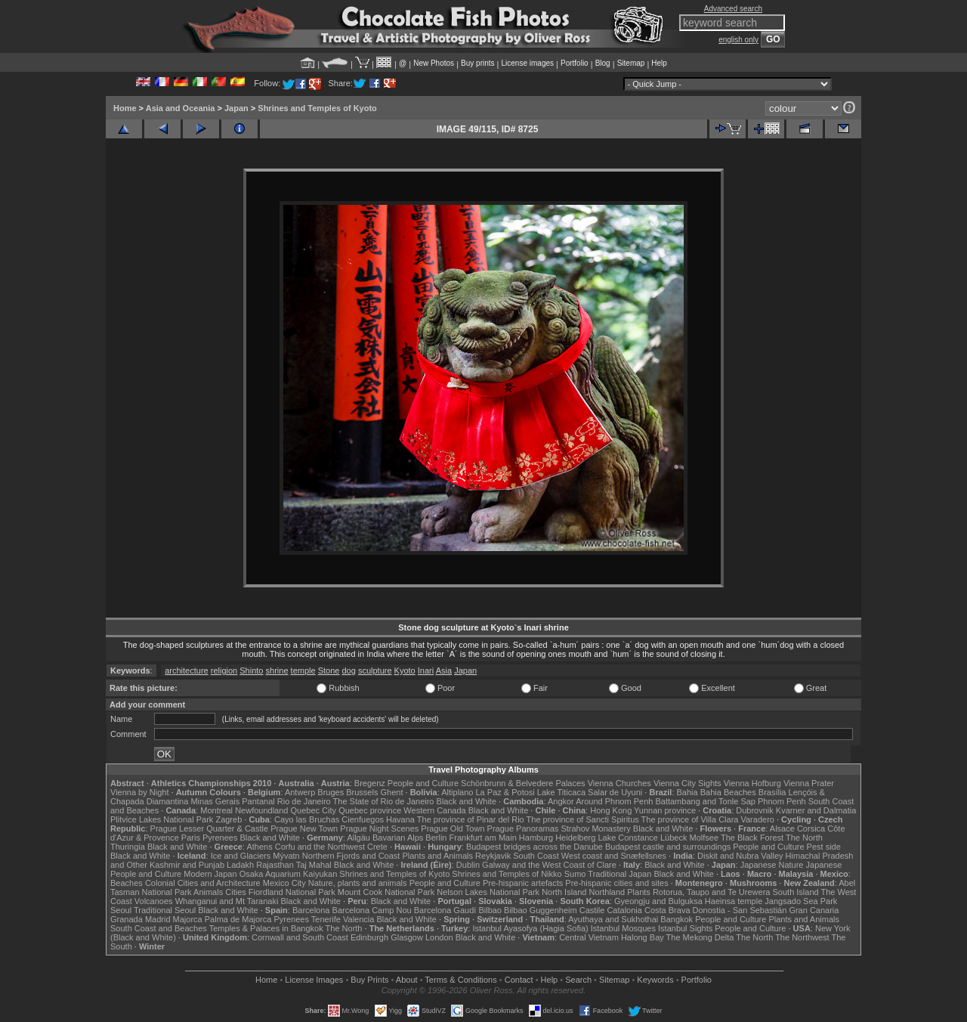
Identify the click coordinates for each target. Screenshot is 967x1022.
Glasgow (407, 937)
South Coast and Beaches (158, 928)
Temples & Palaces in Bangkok (266, 928)
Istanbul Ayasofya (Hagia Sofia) (530, 928)
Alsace (782, 828)
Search (578, 979)
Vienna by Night (139, 792)
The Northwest (802, 937)
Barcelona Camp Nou (372, 910)
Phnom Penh (782, 801)
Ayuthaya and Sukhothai (613, 919)
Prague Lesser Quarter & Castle (209, 828)
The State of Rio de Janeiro (383, 801)
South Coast (536, 855)
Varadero (757, 819)
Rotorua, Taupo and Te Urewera (712, 892)
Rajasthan (275, 864)
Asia (444, 670)
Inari (426, 670)
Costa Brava (667, 910)
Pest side (824, 846)
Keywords (655, 979)
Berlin (435, 837)
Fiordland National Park (292, 892)
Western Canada (434, 810)
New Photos (433, 63)
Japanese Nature (772, 864)
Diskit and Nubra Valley (740, 855)
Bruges (330, 792)
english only (738, 40)
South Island (796, 892)
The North (804, 837)
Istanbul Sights (685, 928)
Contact (519, 979)
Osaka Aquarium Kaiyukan (288, 873)
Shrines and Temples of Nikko (506, 873)
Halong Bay (642, 937)
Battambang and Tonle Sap (705, 801)
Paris (190, 837)
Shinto (251, 670)
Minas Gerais (214, 801)
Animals (208, 892)
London (439, 937)
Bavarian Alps (397, 837)
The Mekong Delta (700, 937)
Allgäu (358, 837)
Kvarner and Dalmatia (816, 810)
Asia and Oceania (180, 108)
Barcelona (311, 910)
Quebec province (369, 810)
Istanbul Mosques (623, 928)
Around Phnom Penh (614, 801)
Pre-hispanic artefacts (523, 882)
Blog (602, 63)
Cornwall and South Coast (300, 937)
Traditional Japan (619, 873)
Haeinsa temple (733, 901)
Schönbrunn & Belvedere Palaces (523, 783)
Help (659, 63)
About (407, 979)
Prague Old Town (452, 828)
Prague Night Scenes (379, 828)
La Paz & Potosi (505, 792)
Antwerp (300, 792)
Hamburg (536, 837)
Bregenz (369, 783)
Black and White (466, 801)
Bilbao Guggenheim (540, 910)
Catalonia (624, 910)
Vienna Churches (619, 783)
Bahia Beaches (728, 792)
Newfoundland (261, 810)
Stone (329, 670)
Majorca (187, 919)
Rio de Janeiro (304, 801)
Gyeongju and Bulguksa (658, 901)
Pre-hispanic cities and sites (616, 882)
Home (125, 108)
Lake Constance (628, 837)
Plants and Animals (437, 855)
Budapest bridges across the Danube (534, 846)
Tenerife (326, 919)
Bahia (687, 792)
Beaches (126, 882)
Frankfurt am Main (483, 837)
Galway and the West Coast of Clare (549, 864)
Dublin (468, 864)
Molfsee (704, 837)
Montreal (216, 810)
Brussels (362, 792)
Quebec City (314, 810)
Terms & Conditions (460, 979)
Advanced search (733, 9)
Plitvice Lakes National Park (161, 819)
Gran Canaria (814, 910)
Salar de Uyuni (615, 792)
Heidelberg (575, 837)
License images (528, 63)
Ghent (392, 792)
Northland (607, 892)
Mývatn (286, 855)
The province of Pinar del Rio (470, 819)
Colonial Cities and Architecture (203, 882)
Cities (235, 892)
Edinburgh (369, 937)
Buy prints (477, 63)
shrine (277, 670)
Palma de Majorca (238, 919)
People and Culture (423, 783)
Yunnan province (665, 810)
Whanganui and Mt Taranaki (227, 901)
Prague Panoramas (523, 828)
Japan (236, 108)
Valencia (358, 919)
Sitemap (631, 63)
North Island (564, 892)
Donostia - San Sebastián (740, 910)
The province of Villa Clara (690, 819)
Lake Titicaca (561, 792)
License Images (314, 979)
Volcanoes (153, 901)
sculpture (375, 670)
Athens (259, 846)
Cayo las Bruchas (306, 819)
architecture (186, 670)
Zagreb (228, 819)
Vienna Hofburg (752, 783)
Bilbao (490, 910)
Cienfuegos (362, 819)
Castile (592, 910)
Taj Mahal (314, 864)
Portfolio (575, 63)
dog (348, 670)
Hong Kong (611, 810)
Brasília (772, 792)
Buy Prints (369, 979)
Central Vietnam (589, 937)
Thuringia (127, 846)
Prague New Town (304, 828)
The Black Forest (752, 837)
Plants (638, 892)
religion (224, 670)
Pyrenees (219, 837)
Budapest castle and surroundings (668, 846)
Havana (400, 819)
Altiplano (457, 792)
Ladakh (240, 864)
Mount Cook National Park (386, 892)
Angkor (561, 801)
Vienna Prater (808, 783)
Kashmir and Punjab (187, 864)
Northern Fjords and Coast (351, 855)
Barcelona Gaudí (445, 910)
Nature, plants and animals (357, 882)
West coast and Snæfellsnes (613, 855)
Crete (377, 846)
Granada (126, 919)
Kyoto (405, 670)
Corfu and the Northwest (320, 846)
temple (303, 670)
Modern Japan (210, 873)
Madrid (158, 919)
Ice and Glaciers (240, 855)
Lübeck (673, 837)
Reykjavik (493, 855)
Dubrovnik (755, 810)
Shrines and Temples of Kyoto (317, 108)
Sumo (575, 873)
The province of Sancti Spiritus (583, 819)
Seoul (120, 910)
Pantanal (258, 801)
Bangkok (676, 919)
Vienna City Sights (687, 783)
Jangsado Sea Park (801, 901)
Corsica (811, 828)
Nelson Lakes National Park (488, 892)
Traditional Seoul (165, 910)
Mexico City (284, 882)
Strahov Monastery (595, 828)
